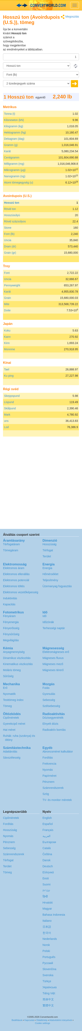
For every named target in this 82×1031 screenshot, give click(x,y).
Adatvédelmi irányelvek (60, 1020)
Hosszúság (49, 544)
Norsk (46, 945)
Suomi (47, 884)
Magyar (47, 908)
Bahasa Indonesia (54, 914)
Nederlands (50, 938)
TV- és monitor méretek (57, 800)
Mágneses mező (53, 664)
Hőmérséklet (50, 574)
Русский (48, 963)
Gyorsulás (49, 693)
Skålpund (10, 408)
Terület (47, 556)
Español (48, 824)
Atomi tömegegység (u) (18, 182)
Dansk (47, 860)
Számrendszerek (53, 787)
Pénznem (48, 781)
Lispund (9, 402)
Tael (6, 369)
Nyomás (48, 769)
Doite (7, 310)
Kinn (7, 343)
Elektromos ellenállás (16, 574)
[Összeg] (41, 56)
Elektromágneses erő (56, 652)
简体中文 (48, 999)
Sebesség (49, 700)
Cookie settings (42, 1023)
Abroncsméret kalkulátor (58, 751)
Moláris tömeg (12, 670)
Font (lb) (9, 234)
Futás (46, 687)
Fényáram (9, 616)
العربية (46, 836)
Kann (7, 336)
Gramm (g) (11, 145)
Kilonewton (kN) (14, 120)
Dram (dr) (10, 246)
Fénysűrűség (11, 634)
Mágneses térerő (53, 670)
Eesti (46, 878)
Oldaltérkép (41, 1020)
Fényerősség (11, 628)
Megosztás (70, 17)
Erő (5, 687)
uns (6, 420)
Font (7, 272)
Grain (7, 297)
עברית (46, 890)
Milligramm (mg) (14, 163)
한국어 (47, 932)
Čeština (47, 854)
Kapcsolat (29, 1020)
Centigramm (11, 157)
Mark (7, 414)
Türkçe (47, 981)
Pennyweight (12, 285)
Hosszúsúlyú (12, 215)
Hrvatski (48, 902)
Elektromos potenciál (16, 580)
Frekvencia (49, 763)
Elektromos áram (13, 568)
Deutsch (48, 866)
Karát (7, 151)
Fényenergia (11, 622)
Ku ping (8, 375)
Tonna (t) (9, 113)
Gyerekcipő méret (14, 723)
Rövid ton (10, 209)
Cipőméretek (11, 717)
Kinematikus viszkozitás (18, 664)
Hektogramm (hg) (15, 132)
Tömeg (7, 706)
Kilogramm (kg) (13, 126)
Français (48, 830)
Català (47, 848)
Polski (46, 951)
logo (41, 5)
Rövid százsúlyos (15, 221)
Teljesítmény (50, 580)
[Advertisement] (54, 37)
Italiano (47, 920)
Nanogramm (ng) (14, 176)
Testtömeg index (13, 700)
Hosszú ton (11, 202)
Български (49, 842)
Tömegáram (10, 550)
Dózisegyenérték (53, 717)
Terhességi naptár (54, 628)
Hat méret (9, 729)
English (47, 817)
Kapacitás (9, 604)
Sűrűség (8, 676)
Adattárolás (10, 751)
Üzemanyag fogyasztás (57, 586)
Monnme (9, 349)
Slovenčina (49, 969)
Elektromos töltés (14, 586)
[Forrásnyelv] (36, 65)
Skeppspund (12, 395)
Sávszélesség (11, 757)
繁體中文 (48, 1005)
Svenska (48, 975)
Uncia (7, 240)
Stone (7, 227)
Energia (47, 568)
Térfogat (48, 550)
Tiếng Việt (49, 993)
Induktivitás (10, 598)
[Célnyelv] (41, 74)
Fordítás (48, 757)
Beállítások (17, 1020)
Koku (7, 330)
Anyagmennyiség (14, 652)
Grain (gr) (10, 252)
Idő (44, 616)
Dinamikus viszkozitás (17, 658)
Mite (6, 304)
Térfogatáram (11, 544)
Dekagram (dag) (14, 138)
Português (49, 957)
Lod (6, 427)
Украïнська (50, 987)
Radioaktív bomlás (54, 729)
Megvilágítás (11, 640)
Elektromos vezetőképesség (20, 592)
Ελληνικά (48, 872)
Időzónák (48, 622)
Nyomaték (9, 693)
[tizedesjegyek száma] (36, 83)
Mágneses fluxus (53, 658)
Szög (46, 793)
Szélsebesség (51, 706)
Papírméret (49, 775)
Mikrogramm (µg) (15, 170)
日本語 (47, 926)
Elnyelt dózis (50, 723)
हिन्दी (45, 896)
